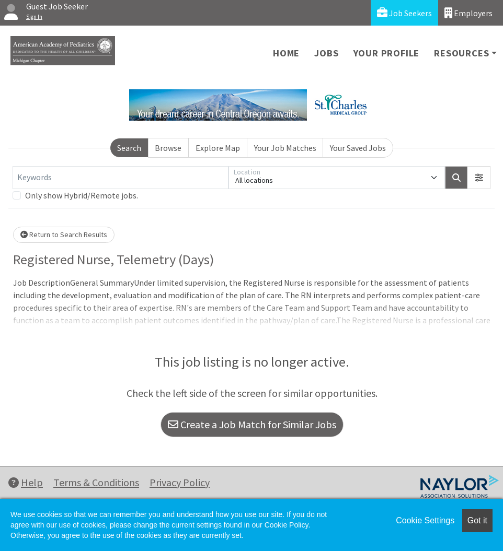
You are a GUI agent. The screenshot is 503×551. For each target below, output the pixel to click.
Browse (168, 148)
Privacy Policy (180, 482)
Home (286, 53)
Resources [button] (461, 53)
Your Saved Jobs (358, 148)
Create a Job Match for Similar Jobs (252, 424)
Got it (477, 520)
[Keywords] (120, 177)
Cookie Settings (425, 520)
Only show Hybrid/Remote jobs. (81, 195)
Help (25, 482)
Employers (468, 12)
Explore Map (218, 148)
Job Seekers (404, 12)
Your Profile (386, 53)
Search (129, 148)
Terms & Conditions (96, 482)
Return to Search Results (63, 234)
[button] (478, 177)
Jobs (326, 53)
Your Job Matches (285, 148)
